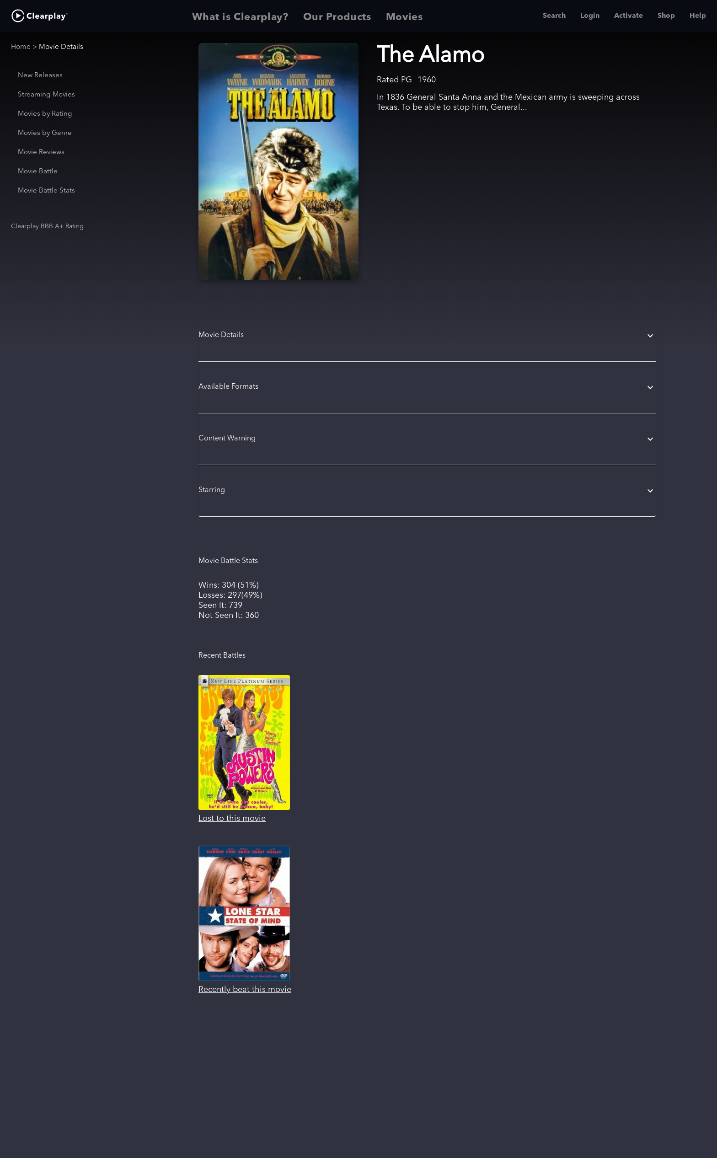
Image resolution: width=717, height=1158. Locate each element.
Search (554, 16)
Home (21, 47)
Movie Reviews (41, 152)
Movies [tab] (404, 16)
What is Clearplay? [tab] (240, 16)
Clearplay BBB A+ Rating (47, 226)
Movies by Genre (45, 133)
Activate (628, 16)
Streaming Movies (46, 94)
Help (698, 16)
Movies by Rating (45, 114)
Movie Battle (38, 171)
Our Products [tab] (337, 16)
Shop (666, 16)
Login (589, 16)
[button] (427, 336)
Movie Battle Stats (46, 191)
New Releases (40, 75)
